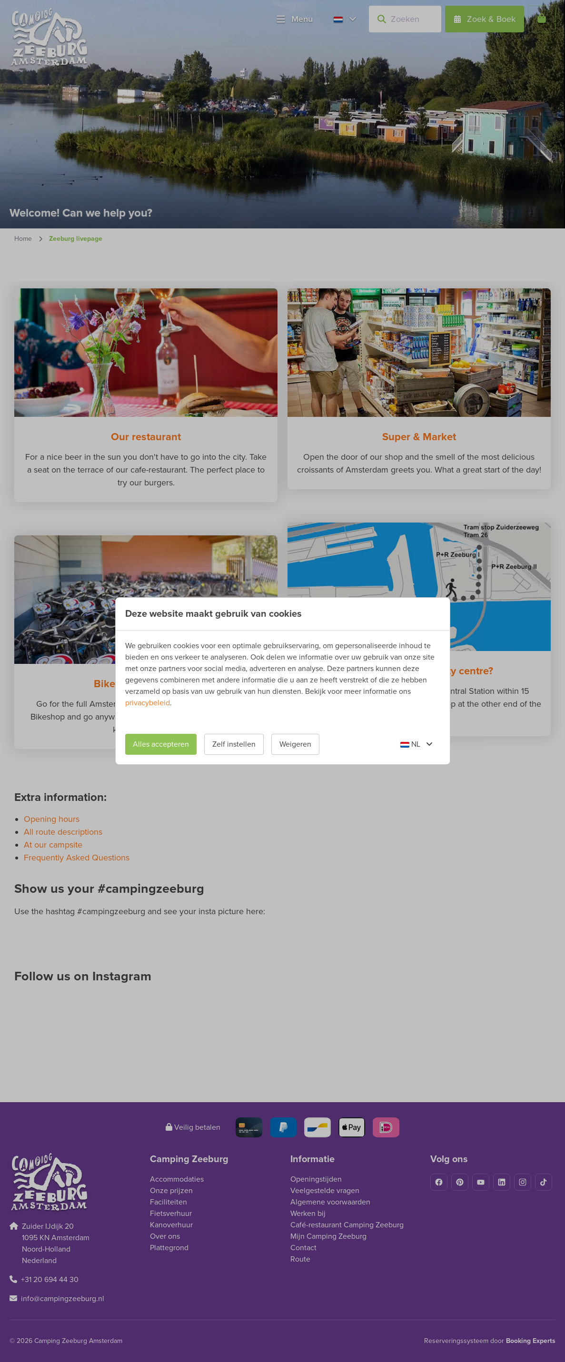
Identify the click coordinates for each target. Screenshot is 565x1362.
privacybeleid (147, 703)
